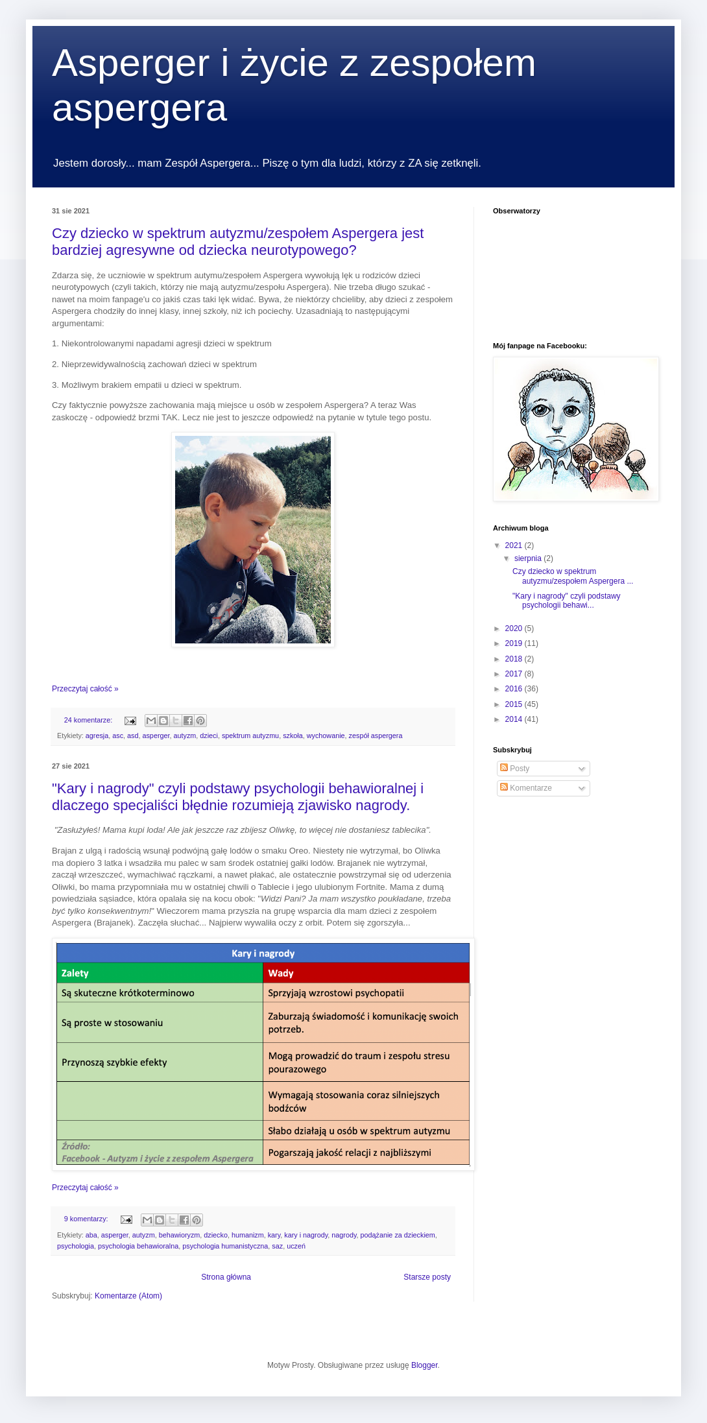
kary (274, 1235)
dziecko (216, 1235)
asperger (155, 735)
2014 (515, 719)
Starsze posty (427, 1277)
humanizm (248, 1235)
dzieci (209, 735)
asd (132, 735)
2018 (515, 659)
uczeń (296, 1246)
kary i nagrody (306, 1235)
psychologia (75, 1246)
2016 (515, 688)
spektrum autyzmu (250, 735)
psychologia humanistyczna (225, 1246)
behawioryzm (179, 1235)
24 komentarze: (89, 720)
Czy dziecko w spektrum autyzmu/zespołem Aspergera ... (572, 576)
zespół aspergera (376, 735)
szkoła (293, 735)
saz (277, 1246)
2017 (515, 673)
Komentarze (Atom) (128, 1295)
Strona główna (226, 1277)
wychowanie (326, 735)
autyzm (185, 735)
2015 (515, 704)
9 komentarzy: (87, 1219)
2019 (515, 643)
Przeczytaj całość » (85, 688)
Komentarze (526, 788)
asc (117, 735)
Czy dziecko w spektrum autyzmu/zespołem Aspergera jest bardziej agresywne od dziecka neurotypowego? (238, 241)
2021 (515, 545)
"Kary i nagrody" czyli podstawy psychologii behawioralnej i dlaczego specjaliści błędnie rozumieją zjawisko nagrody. (238, 796)
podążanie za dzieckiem (398, 1235)
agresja (97, 735)
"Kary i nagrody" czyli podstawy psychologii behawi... (566, 601)
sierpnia (529, 558)
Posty (514, 768)
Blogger (424, 1365)
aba (91, 1235)
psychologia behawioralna (138, 1246)
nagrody (343, 1235)
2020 (515, 628)
